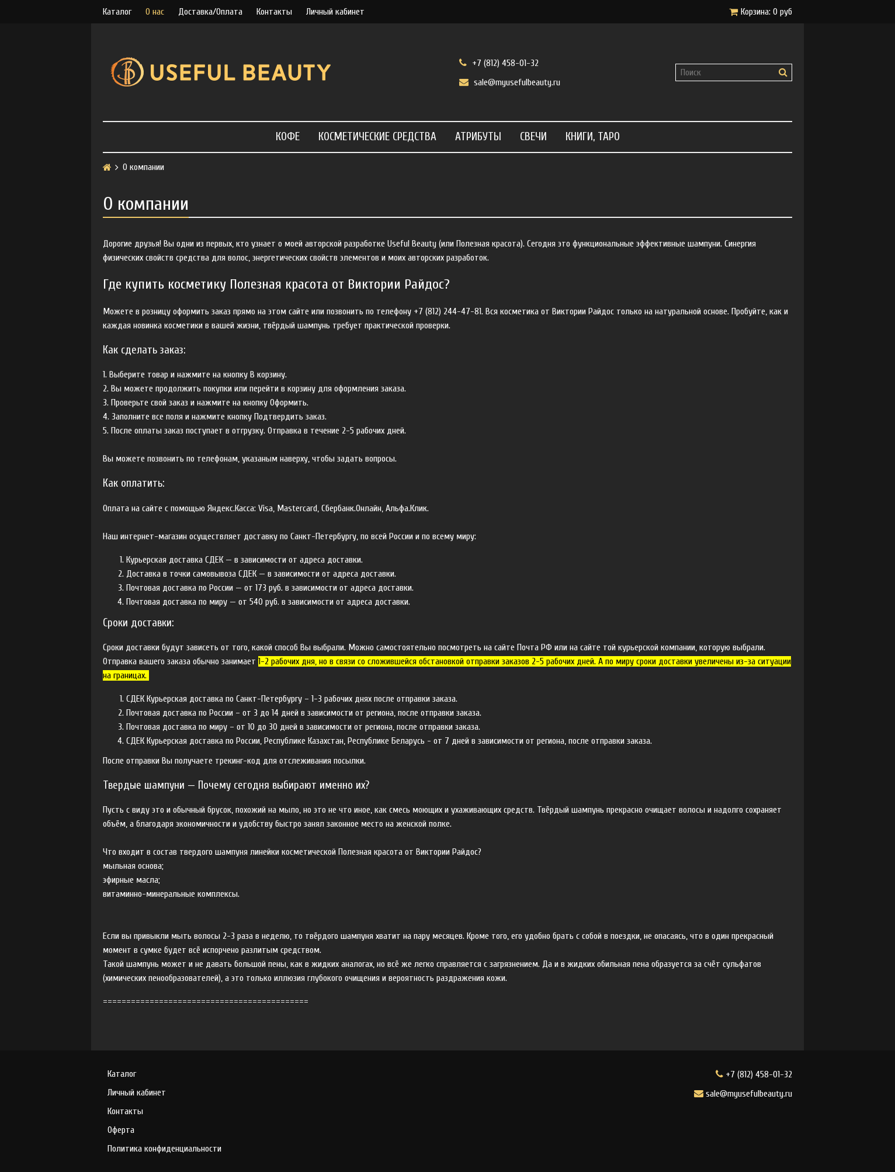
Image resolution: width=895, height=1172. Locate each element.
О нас (154, 11)
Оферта (120, 1130)
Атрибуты (478, 136)
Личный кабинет (335, 11)
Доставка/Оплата (210, 11)
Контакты (274, 11)
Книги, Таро (593, 136)
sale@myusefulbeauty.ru (509, 82)
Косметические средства (377, 136)
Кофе (288, 136)
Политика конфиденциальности (164, 1148)
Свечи (533, 136)
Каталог (117, 11)
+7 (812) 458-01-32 (499, 63)
